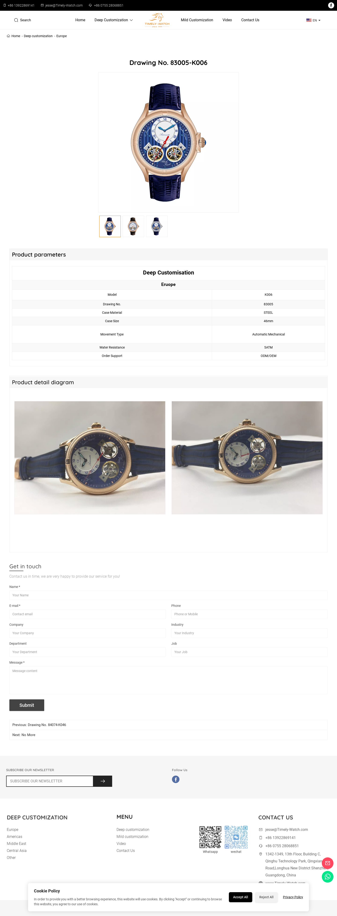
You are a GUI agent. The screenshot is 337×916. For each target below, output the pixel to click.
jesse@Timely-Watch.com (64, 5)
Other (11, 863)
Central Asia (17, 856)
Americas (14, 842)
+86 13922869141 (21, 5)
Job (174, 650)
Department (18, 650)
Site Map (192, 911)
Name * (14, 593)
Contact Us (250, 20)
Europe (61, 36)
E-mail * (14, 612)
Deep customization (114, 20)
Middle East (16, 849)
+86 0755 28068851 (109, 5)
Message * (17, 668)
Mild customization (197, 20)
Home (80, 20)
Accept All (240, 897)
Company (16, 631)
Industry (177, 631)
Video (227, 20)
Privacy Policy (293, 897)
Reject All (266, 897)
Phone (176, 612)
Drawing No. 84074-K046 (47, 728)
